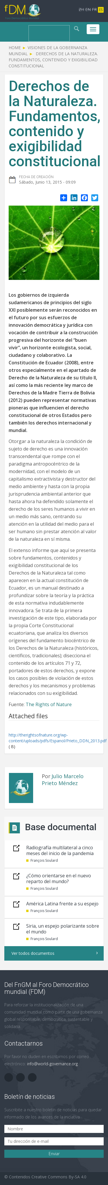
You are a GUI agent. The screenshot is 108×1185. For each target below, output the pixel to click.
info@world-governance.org (52, 1063)
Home (15, 47)
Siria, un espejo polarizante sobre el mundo (62, 929)
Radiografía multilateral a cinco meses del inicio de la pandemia (60, 850)
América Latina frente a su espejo (62, 904)
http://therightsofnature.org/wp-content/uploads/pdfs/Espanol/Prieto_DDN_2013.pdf (58, 737)
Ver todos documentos (33, 953)
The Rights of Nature (49, 704)
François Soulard (44, 860)
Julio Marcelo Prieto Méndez (63, 780)
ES (101, 9)
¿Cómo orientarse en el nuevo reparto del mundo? (58, 878)
